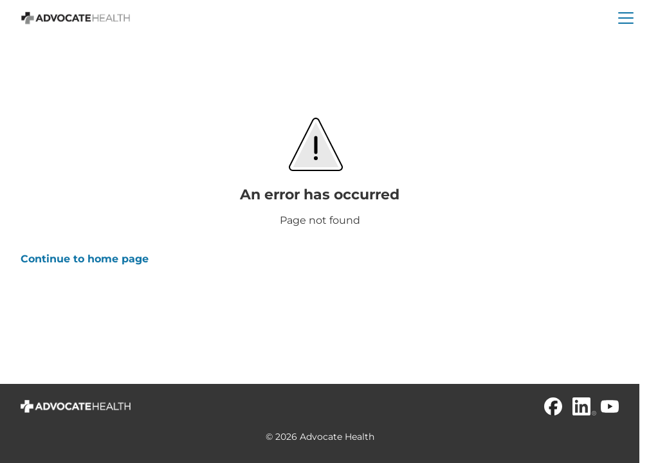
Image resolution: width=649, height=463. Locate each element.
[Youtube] (610, 406)
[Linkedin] (581, 406)
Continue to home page (85, 259)
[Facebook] (553, 406)
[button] (626, 17)
